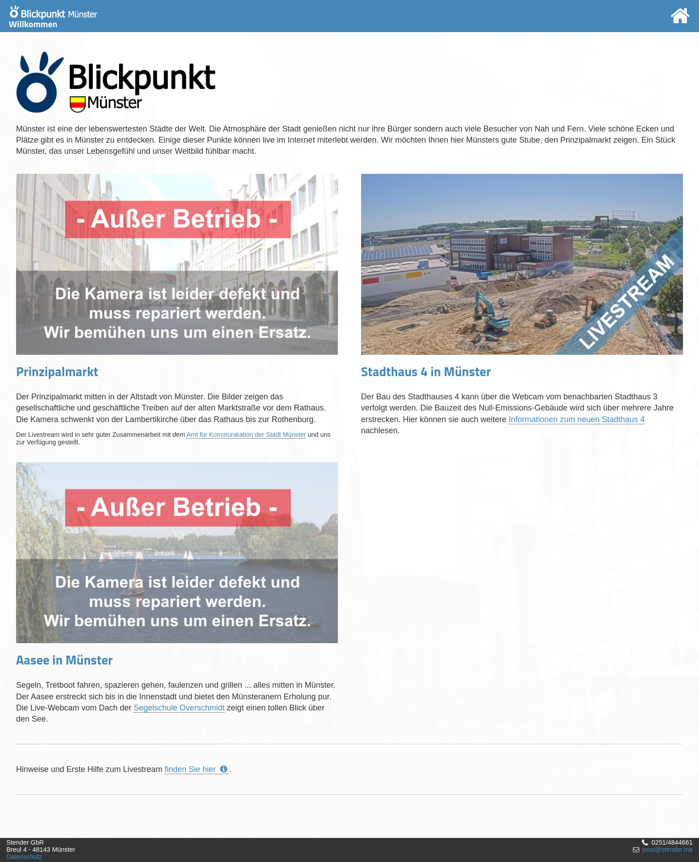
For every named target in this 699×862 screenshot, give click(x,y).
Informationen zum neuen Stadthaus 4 (577, 419)
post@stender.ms (667, 849)
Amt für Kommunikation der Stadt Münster (246, 434)
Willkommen (53, 18)
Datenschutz (24, 856)
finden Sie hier (196, 769)
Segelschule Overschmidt (179, 707)
